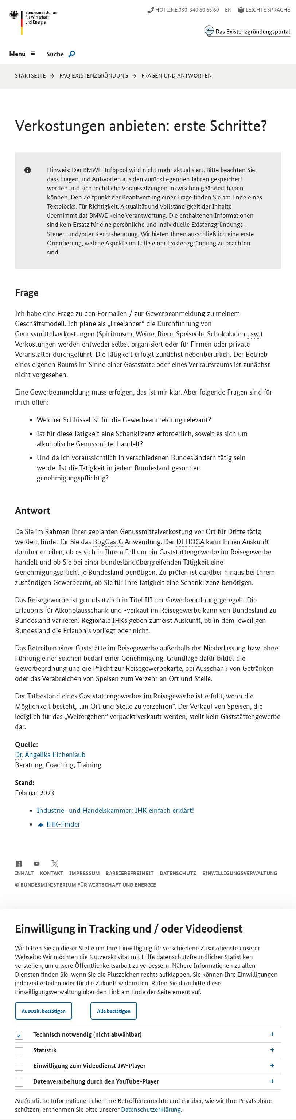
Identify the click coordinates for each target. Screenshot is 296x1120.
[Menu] (22, 53)
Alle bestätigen (114, 1010)
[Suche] (60, 53)
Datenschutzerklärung (151, 1108)
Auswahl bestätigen (44, 1010)
